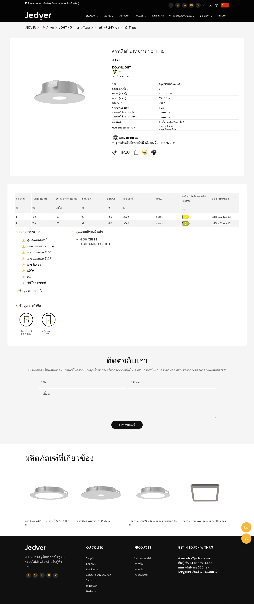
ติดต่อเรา (91, 591)
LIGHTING (65, 27)
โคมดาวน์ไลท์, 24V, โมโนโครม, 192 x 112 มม (204, 521)
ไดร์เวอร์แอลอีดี (143, 559)
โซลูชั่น (90, 559)
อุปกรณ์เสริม (141, 575)
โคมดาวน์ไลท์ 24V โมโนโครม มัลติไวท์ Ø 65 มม (153, 522)
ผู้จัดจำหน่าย (92, 570)
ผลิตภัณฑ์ (47, 27)
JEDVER (30, 27)
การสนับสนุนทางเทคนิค (98, 575)
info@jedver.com (198, 558)
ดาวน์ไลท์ (83, 27)
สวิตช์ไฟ (139, 564)
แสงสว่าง (139, 570)
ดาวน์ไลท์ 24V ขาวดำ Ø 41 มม (115, 27)
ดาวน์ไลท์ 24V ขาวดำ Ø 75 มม (93, 521)
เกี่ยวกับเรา (92, 586)
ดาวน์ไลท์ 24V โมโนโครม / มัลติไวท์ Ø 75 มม (47, 522)
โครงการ (91, 581)
